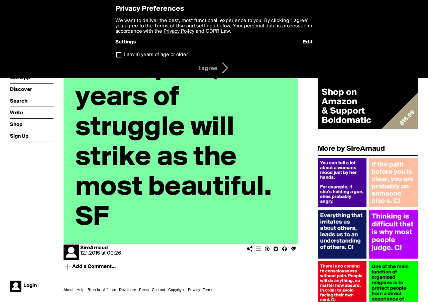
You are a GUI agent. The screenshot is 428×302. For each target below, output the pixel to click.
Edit (308, 42)
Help (81, 290)
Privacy (194, 290)
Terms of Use (169, 26)
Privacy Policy (179, 31)
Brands (94, 290)
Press (144, 290)
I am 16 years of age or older (156, 54)
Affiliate (109, 290)
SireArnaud (94, 248)
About (69, 290)
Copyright (176, 290)
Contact (158, 290)
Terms (208, 290)
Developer (127, 290)
